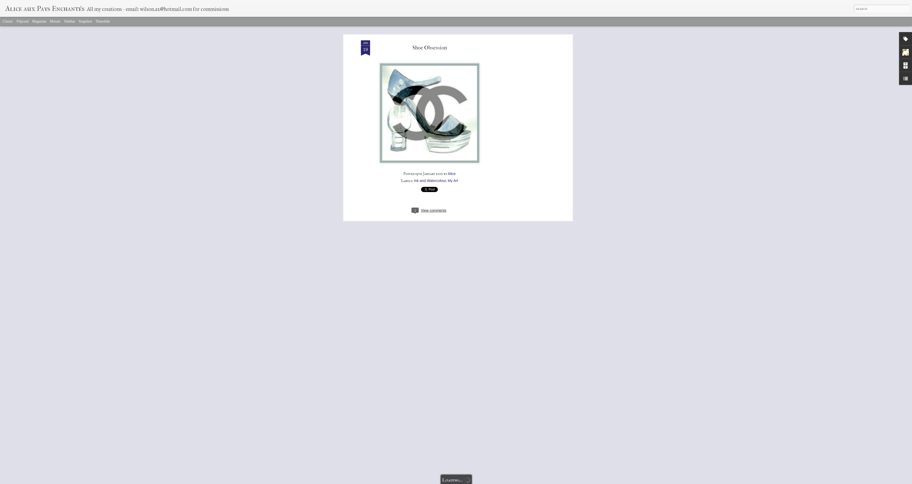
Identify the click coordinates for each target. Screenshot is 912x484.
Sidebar (69, 21)
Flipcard (23, 21)
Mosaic (55, 21)
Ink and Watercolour (430, 181)
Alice (451, 174)
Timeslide (103, 21)
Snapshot (85, 21)
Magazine (39, 21)
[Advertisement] (527, 122)
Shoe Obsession (429, 48)
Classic (8, 21)
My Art (453, 181)
